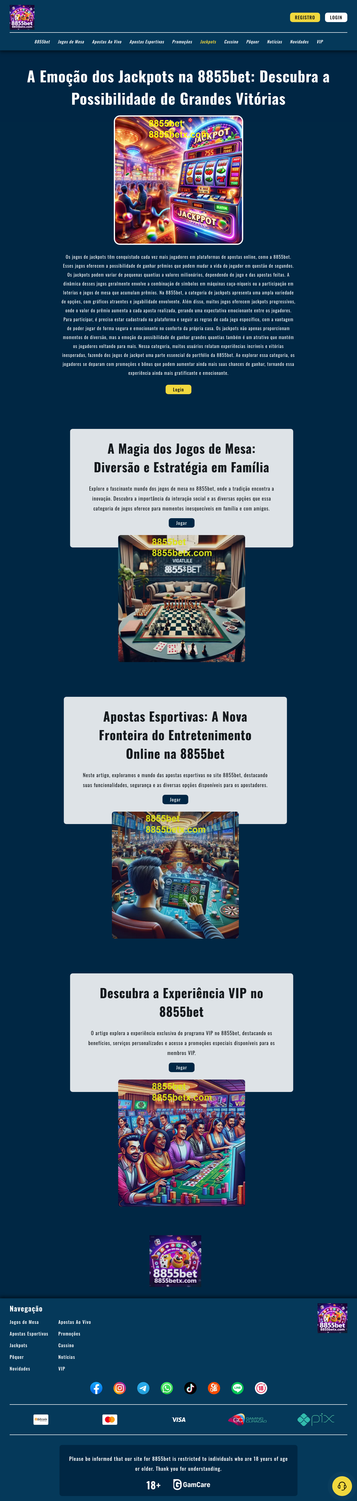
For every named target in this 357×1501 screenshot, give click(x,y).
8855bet (42, 41)
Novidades (299, 41)
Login (336, 17)
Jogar (194, 523)
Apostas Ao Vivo (106, 41)
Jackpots (208, 41)
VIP (319, 41)
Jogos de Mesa (71, 41)
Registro (305, 17)
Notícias (274, 41)
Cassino (231, 41)
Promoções (182, 41)
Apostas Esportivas (146, 41)
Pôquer (252, 41)
